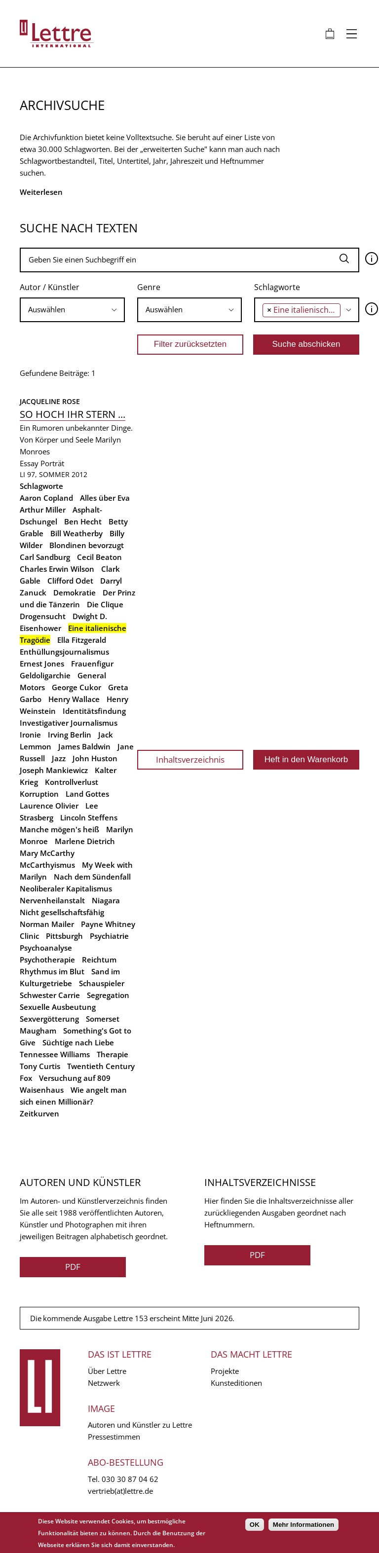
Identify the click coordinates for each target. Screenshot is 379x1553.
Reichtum (99, 959)
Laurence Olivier (49, 806)
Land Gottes (87, 794)
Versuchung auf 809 (75, 1078)
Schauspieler (101, 983)
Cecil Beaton (99, 557)
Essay (29, 463)
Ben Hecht (83, 521)
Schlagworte (277, 287)
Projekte (225, 1371)
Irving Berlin (69, 735)
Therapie (112, 1054)
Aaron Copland (46, 498)
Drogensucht (43, 616)
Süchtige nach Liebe (78, 1042)
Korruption (39, 794)
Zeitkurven (39, 1113)
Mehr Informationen (303, 1524)
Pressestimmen (114, 1437)
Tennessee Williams (55, 1054)
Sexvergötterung (49, 1019)
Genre (148, 287)
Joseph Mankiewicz (54, 770)
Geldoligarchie (45, 675)
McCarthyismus (47, 865)
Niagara (106, 900)
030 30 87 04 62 (130, 1479)
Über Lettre (107, 1371)
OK (255, 1524)
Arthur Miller (43, 510)
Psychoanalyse (46, 948)
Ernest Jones (42, 663)
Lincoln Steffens (88, 817)
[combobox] (72, 309)
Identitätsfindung (94, 711)
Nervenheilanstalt (52, 900)
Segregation (108, 995)
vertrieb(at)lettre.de (120, 1491)
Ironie (30, 735)
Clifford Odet (70, 581)
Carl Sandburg (45, 557)
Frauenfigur (92, 663)
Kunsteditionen (236, 1383)
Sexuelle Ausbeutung (58, 1007)
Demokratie (74, 592)
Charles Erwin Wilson (57, 569)
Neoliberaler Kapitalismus (66, 888)
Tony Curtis (40, 1066)
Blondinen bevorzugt (86, 545)
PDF (72, 1266)
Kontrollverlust (71, 782)
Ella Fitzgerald (81, 640)
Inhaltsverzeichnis (190, 759)
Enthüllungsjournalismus (64, 652)
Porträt (52, 463)
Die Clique (105, 604)
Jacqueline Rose (50, 401)
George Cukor (76, 687)
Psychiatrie (109, 936)
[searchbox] (72, 309)
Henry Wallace (74, 699)
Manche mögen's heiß (59, 829)
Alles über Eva (105, 498)
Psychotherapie (47, 959)
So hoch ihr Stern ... (72, 414)
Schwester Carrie (50, 995)
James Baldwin (84, 746)
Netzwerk (104, 1383)
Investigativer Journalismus (68, 723)
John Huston (95, 758)
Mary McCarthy (47, 853)
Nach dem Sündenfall (92, 877)
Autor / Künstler (49, 287)
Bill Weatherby (76, 533)
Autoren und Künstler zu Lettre (140, 1425)
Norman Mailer (47, 924)
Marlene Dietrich (85, 841)
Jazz (59, 758)
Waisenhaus (42, 1090)
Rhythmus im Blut (52, 971)
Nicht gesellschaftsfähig (62, 912)
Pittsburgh (64, 936)
